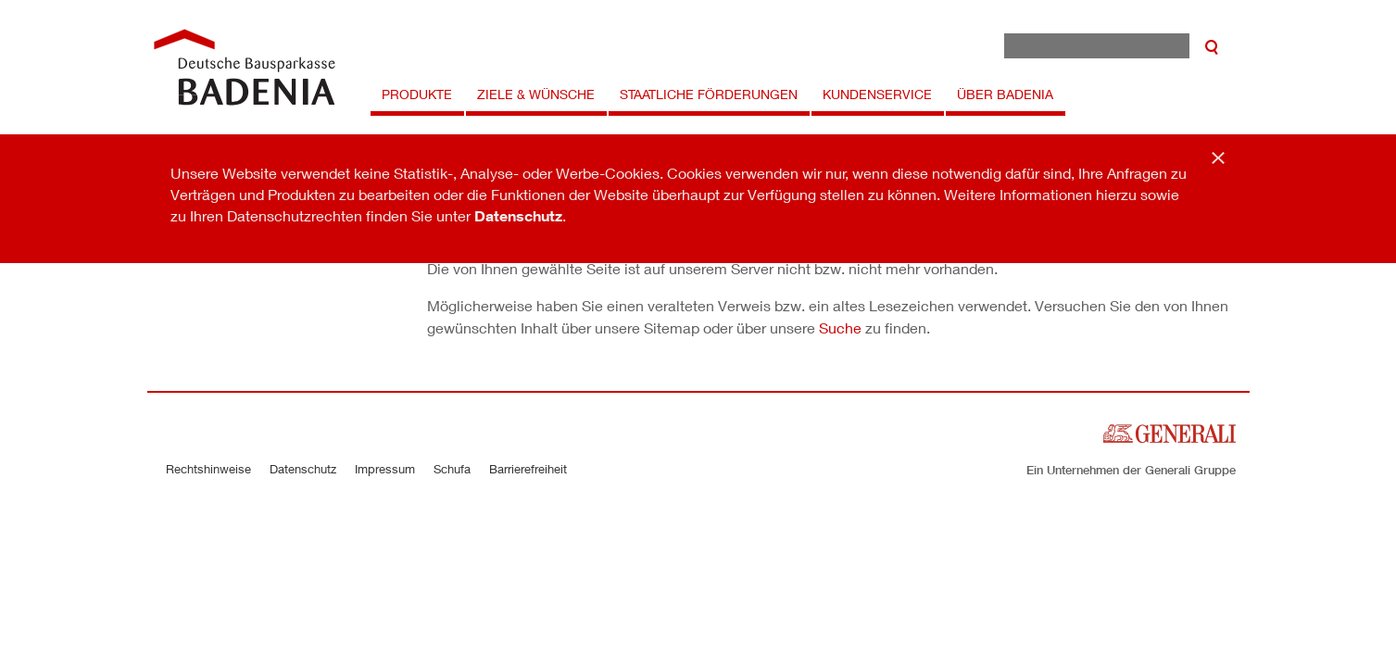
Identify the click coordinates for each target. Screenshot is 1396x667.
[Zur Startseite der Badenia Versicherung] (244, 67)
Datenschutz (518, 215)
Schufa (452, 468)
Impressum (385, 468)
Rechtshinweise (208, 468)
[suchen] (1211, 45)
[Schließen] (1218, 157)
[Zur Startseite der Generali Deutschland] (1169, 431)
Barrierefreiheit (528, 468)
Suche (840, 327)
